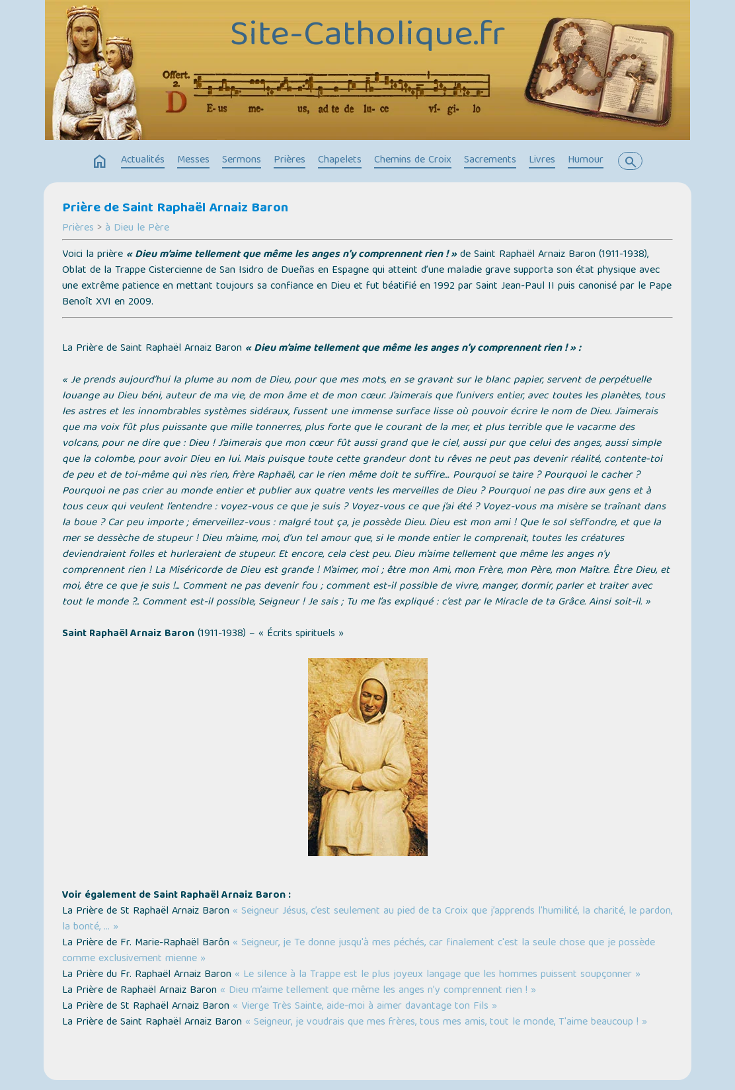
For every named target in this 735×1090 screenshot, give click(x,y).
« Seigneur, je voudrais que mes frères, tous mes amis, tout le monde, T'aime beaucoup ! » (446, 1022)
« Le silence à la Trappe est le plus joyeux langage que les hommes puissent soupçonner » (437, 975)
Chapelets (340, 160)
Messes (193, 160)
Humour (585, 160)
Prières (289, 160)
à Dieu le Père (137, 228)
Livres (542, 160)
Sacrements (490, 160)
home (99, 161)
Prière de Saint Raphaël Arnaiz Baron (175, 209)
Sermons (241, 160)
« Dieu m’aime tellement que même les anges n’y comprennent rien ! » (378, 991)
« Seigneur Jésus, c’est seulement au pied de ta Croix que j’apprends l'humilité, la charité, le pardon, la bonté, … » (367, 919)
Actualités (143, 160)
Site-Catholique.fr (368, 37)
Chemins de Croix (412, 160)
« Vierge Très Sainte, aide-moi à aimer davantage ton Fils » (365, 1007)
